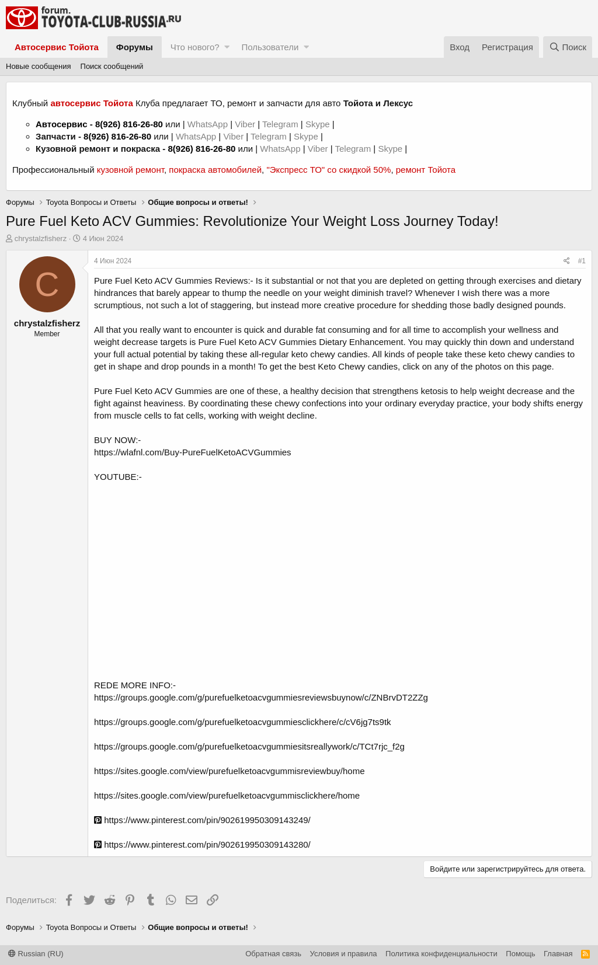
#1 (582, 261)
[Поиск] (567, 47)
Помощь (520, 953)
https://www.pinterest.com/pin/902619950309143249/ (202, 820)
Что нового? (195, 47)
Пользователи (269, 47)
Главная (558, 953)
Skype (318, 124)
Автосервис (62, 124)
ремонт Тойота (426, 170)
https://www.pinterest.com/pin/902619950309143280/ (202, 844)
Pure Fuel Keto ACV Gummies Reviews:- (173, 280)
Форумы (134, 47)
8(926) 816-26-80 (129, 124)
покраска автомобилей (215, 170)
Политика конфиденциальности (441, 953)
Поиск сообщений (112, 66)
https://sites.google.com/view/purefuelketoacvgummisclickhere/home (227, 795)
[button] (226, 47)
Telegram (281, 124)
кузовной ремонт (130, 170)
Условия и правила (343, 953)
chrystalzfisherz (41, 238)
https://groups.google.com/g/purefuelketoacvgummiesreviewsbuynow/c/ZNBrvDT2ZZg (261, 697)
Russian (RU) (36, 953)
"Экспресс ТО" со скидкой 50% (328, 170)
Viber (245, 124)
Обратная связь (273, 953)
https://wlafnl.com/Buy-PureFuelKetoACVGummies (192, 452)
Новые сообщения (38, 66)
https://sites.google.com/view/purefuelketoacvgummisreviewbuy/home (229, 771)
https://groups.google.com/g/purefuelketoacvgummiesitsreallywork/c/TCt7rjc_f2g (249, 746)
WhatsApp (208, 124)
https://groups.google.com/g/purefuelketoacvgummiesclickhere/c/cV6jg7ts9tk (242, 722)
